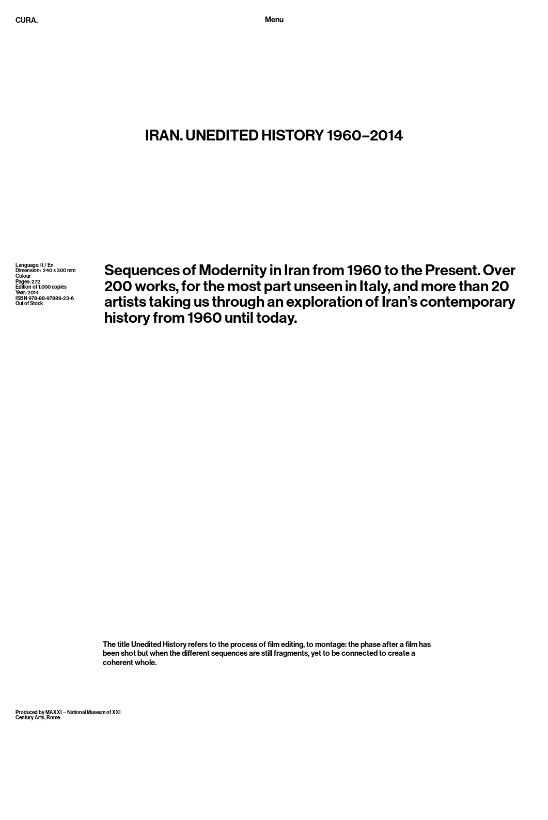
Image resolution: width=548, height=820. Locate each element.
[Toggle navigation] (274, 20)
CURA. (26, 20)
